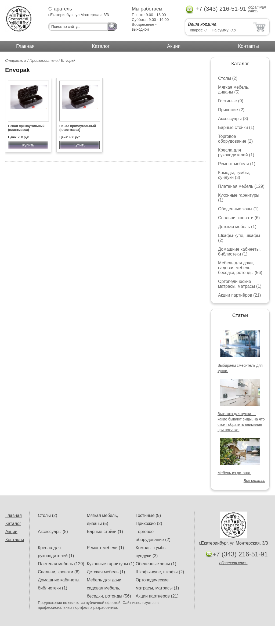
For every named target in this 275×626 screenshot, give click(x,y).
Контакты (248, 46)
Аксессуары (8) (233, 118)
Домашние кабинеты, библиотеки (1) (239, 251)
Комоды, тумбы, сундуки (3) (234, 175)
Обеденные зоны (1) (238, 209)
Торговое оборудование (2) (235, 138)
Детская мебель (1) (237, 226)
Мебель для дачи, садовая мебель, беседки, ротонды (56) (240, 268)
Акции (173, 46)
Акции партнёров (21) (239, 295)
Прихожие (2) (231, 109)
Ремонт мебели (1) (236, 163)
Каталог (101, 46)
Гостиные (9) (230, 101)
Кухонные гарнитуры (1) (110, 564)
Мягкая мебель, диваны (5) (233, 89)
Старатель (15, 60)
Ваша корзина (202, 24)
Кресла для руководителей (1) (236, 152)
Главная (25, 46)
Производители (44, 60)
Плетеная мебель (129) (241, 186)
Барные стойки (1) (236, 127)
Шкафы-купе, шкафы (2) (160, 572)
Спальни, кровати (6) (239, 217)
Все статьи (254, 481)
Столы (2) (227, 78)
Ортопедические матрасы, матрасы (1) (239, 284)
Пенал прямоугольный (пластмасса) (26, 128)
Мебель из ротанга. (234, 473)
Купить (28, 145)
